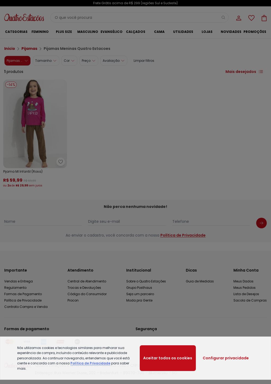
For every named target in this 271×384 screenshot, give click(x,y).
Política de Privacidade (90, 363)
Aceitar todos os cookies (167, 358)
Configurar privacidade (226, 358)
